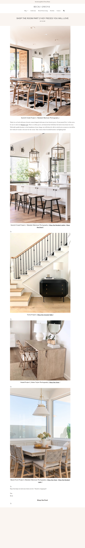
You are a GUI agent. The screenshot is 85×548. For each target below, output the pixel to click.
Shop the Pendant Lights (57, 225)
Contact (59, 10)
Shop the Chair (54, 382)
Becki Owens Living (43, 10)
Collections (33, 10)
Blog (26, 11)
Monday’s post (25, 125)
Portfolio (52, 10)
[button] (27, 11)
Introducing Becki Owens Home (42, 1)
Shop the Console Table (45, 315)
